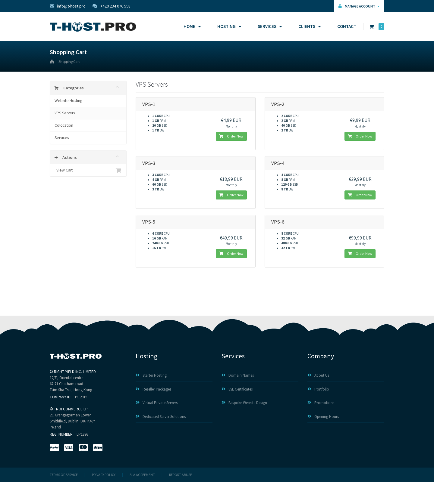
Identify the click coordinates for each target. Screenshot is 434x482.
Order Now (231, 136)
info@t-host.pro (68, 6)
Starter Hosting (151, 375)
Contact (346, 26)
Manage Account (359, 6)
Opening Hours (323, 416)
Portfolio (318, 389)
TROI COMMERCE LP (71, 409)
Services (269, 26)
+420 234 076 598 (112, 6)
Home (191, 26)
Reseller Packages (153, 389)
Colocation (64, 125)
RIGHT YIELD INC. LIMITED (75, 371)
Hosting (228, 26)
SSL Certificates (237, 389)
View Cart (88, 170)
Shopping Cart (69, 61)
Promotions (320, 402)
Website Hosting (68, 100)
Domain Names (238, 375)
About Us (318, 375)
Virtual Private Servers (157, 402)
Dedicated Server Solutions (161, 416)
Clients (308, 26)
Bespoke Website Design (244, 402)
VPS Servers (65, 113)
